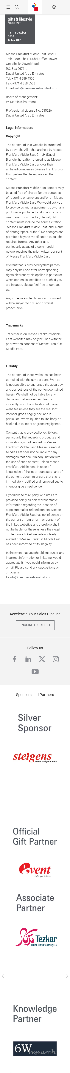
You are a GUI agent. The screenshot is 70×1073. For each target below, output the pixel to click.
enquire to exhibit (35, 625)
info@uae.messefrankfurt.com (36, 88)
